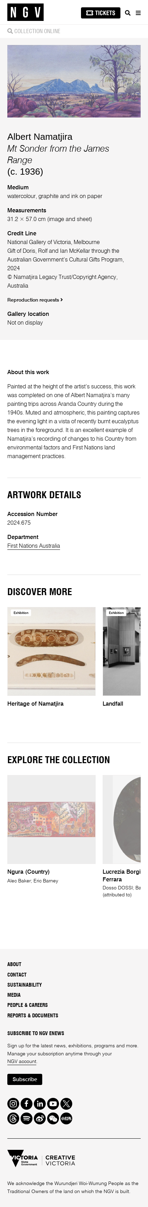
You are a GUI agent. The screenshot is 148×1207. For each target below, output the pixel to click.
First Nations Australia (33, 546)
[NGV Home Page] (25, 12)
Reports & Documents (32, 1016)
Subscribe (25, 1080)
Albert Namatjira (39, 136)
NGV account (21, 1061)
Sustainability (24, 985)
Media (14, 995)
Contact (17, 975)
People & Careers (27, 1005)
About (14, 964)
